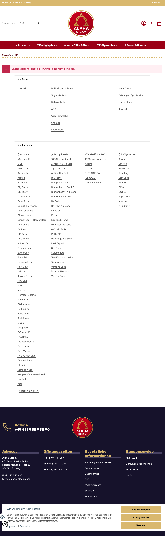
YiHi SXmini (125, 206)
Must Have (23, 299)
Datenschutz (26, 526)
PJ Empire (23, 308)
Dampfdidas (24, 196)
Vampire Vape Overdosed (31, 374)
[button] (144, 23)
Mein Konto (132, 458)
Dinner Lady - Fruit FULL (64, 187)
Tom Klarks (23, 346)
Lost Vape (124, 177)
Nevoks (122, 182)
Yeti (20, 383)
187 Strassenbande (61, 159)
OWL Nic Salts (58, 229)
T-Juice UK (24, 332)
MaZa (21, 285)
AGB (87, 479)
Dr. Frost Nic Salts (60, 206)
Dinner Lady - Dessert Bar (32, 220)
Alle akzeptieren (141, 509)
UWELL (122, 191)
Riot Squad (24, 318)
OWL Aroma (24, 304)
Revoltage (23, 313)
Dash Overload (26, 210)
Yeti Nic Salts (58, 276)
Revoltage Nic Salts (61, 238)
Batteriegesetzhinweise (98, 462)
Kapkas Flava (25, 276)
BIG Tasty (23, 191)
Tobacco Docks (26, 341)
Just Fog (123, 173)
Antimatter (23, 173)
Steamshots (57, 252)
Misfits (21, 290)
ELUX (54, 215)
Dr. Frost (22, 229)
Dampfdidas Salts (61, 182)
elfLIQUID (23, 243)
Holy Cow (23, 266)
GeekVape (124, 168)
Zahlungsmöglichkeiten (139, 463)
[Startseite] (81, 23)
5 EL (20, 163)
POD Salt (56, 234)
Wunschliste (132, 469)
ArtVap (21, 177)
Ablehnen (140, 525)
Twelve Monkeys (26, 355)
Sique (21, 323)
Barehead (23, 182)
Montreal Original (27, 294)
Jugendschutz (93, 468)
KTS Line (22, 280)
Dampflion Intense (28, 206)
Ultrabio (22, 365)
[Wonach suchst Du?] (18, 23)
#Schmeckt (24, 159)
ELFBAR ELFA (92, 173)
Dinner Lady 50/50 (61, 196)
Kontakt (156, 2)
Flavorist (22, 257)
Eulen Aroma (25, 248)
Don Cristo (23, 224)
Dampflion (23, 201)
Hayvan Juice (25, 262)
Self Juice (56, 248)
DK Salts (55, 201)
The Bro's (23, 337)
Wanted (22, 379)
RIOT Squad (57, 243)
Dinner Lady (24, 215)
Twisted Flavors (26, 360)
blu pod (89, 168)
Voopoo (123, 201)
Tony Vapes (24, 351)
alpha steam (58, 168)
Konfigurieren (140, 517)
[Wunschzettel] (151, 23)
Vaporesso (124, 196)
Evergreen (23, 252)
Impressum (12, 526)
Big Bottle (23, 187)
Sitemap (89, 490)
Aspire (88, 163)
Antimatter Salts (60, 173)
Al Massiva (23, 168)
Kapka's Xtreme (59, 220)
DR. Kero (22, 234)
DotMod (123, 163)
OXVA (122, 187)
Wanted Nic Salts (60, 271)
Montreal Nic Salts (61, 224)
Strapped (23, 327)
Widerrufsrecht (93, 484)
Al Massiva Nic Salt (61, 163)
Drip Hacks (23, 238)
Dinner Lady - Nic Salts (63, 191)
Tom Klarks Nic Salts (62, 257)
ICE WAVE (90, 177)
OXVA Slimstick (93, 182)
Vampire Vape (25, 369)
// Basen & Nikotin (28, 390)
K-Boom (22, 271)
